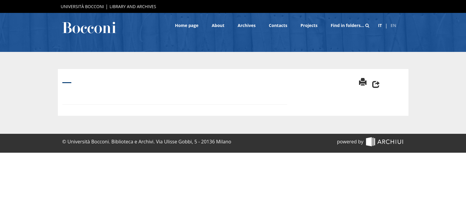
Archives (247, 25)
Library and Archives (132, 6)
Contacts (278, 25)
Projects (309, 25)
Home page (187, 25)
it (380, 25)
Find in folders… (350, 25)
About (218, 25)
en (393, 25)
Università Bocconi (82, 6)
